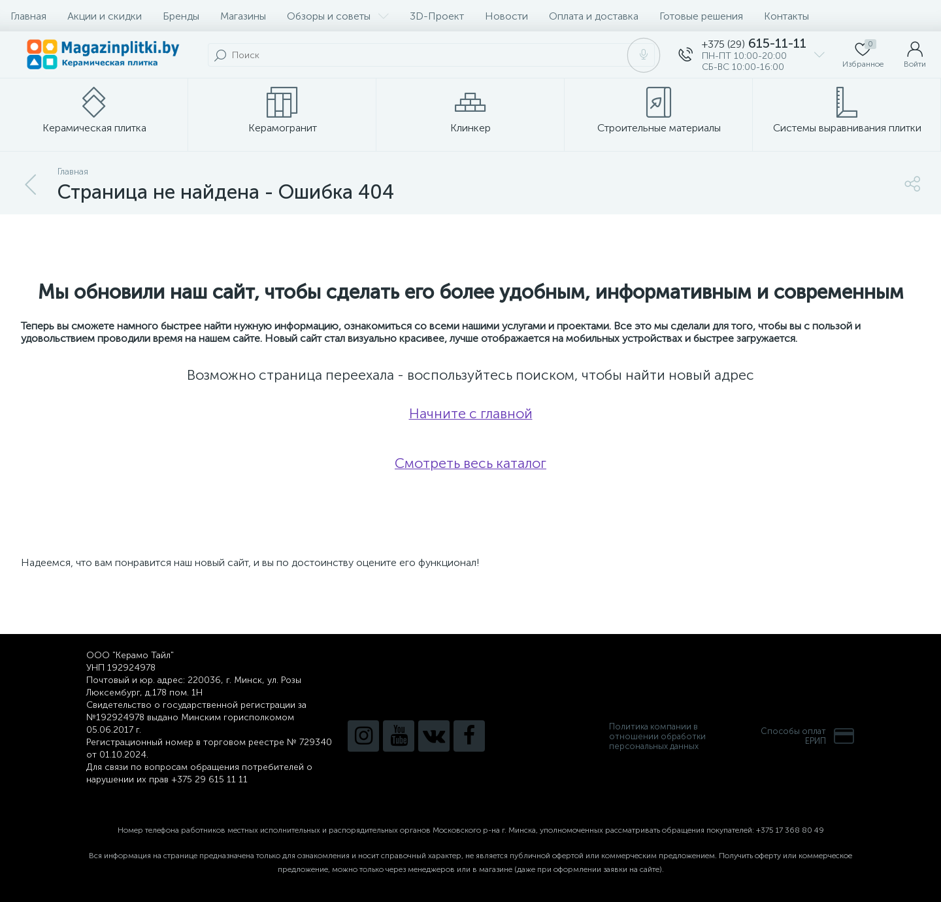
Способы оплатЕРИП (808, 736)
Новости (506, 16)
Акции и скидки (104, 16)
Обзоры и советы (338, 16)
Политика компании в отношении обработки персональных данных (657, 736)
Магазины (243, 16)
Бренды (181, 16)
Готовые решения (701, 16)
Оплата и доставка (593, 16)
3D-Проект (437, 16)
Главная (28, 16)
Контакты (786, 16)
